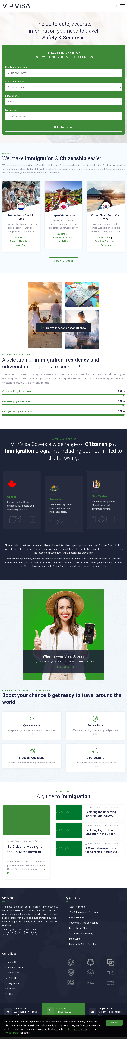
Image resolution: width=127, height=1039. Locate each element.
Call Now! (61, 1010)
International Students (80, 929)
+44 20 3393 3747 (65, 1013)
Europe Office (12, 974)
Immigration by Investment (18, 411)
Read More (19, 237)
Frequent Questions (31, 759)
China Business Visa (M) (21, 215)
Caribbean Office (14, 969)
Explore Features (63, 669)
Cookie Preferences (74, 1028)
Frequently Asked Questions (83, 945)
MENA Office (12, 979)
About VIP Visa (77, 908)
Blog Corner (75, 940)
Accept (114, 1022)
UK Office (10, 990)
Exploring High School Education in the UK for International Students (100, 835)
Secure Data (95, 727)
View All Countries (63, 261)
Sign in (101, 1013)
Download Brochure (20, 241)
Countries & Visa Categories (83, 924)
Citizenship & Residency (81, 935)
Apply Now (21, 245)
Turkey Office (12, 985)
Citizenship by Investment (17, 391)
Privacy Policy (11, 1032)
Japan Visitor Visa (105, 215)
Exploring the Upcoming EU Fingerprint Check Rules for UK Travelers (100, 817)
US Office (10, 995)
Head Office (20, 1010)
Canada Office (12, 963)
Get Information (63, 127)
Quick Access (31, 727)
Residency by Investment (17, 401)
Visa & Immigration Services (83, 913)
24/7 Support (95, 759)
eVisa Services (76, 919)
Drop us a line (105, 1010)
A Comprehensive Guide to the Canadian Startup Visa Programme (102, 853)
